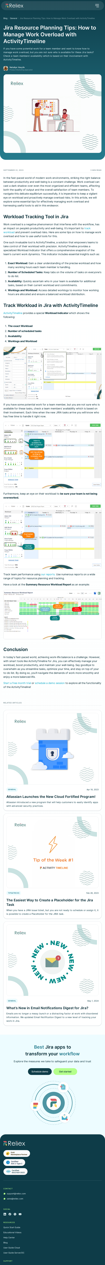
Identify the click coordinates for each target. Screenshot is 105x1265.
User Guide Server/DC (13, 1252)
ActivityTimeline (12, 313)
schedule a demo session (50, 683)
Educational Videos (12, 1232)
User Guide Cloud (11, 1247)
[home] (13, 6)
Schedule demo (40, 1071)
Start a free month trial (17, 683)
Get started (65, 1071)
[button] (97, 5)
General (13, 18)
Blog (5, 18)
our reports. (48, 574)
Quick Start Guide (11, 1227)
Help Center (9, 1237)
